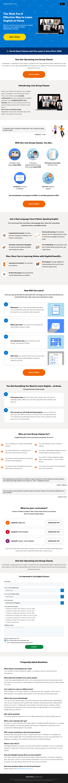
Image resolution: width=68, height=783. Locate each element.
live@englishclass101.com (24, 768)
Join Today (14, 37)
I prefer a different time (12, 622)
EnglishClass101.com (10, 4)
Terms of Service (47, 780)
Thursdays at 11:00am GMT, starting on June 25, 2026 (20, 617)
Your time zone (8, 600)
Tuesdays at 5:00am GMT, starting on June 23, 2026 (20, 611)
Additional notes (8, 625)
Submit (34, 647)
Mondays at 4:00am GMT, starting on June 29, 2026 (20, 620)
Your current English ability (11, 594)
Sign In (62, 4)
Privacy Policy (50, 779)
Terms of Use (56, 779)
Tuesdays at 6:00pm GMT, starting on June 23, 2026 (20, 613)
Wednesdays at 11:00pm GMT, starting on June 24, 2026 (21, 615)
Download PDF (54, 523)
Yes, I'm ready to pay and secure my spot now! (20, 642)
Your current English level (11, 587)
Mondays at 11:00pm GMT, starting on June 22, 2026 (20, 608)
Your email (7, 581)
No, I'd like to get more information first (18, 640)
